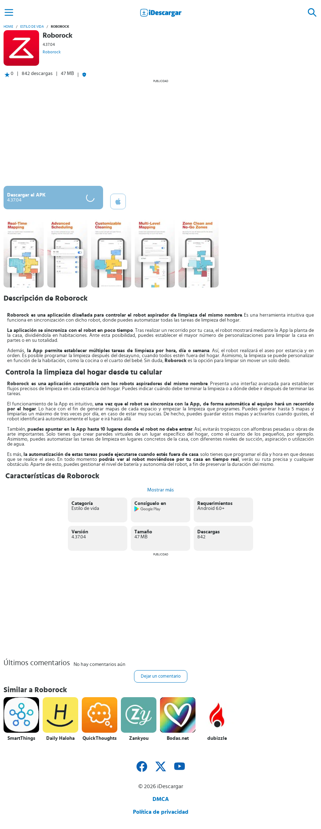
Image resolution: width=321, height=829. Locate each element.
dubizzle (217, 738)
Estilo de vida (32, 26)
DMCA (161, 799)
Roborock (52, 52)
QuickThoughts (99, 738)
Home (8, 26)
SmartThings (21, 738)
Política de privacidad (160, 812)
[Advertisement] (160, 132)
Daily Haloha (60, 738)
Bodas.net (178, 738)
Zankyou (139, 738)
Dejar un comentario (161, 676)
